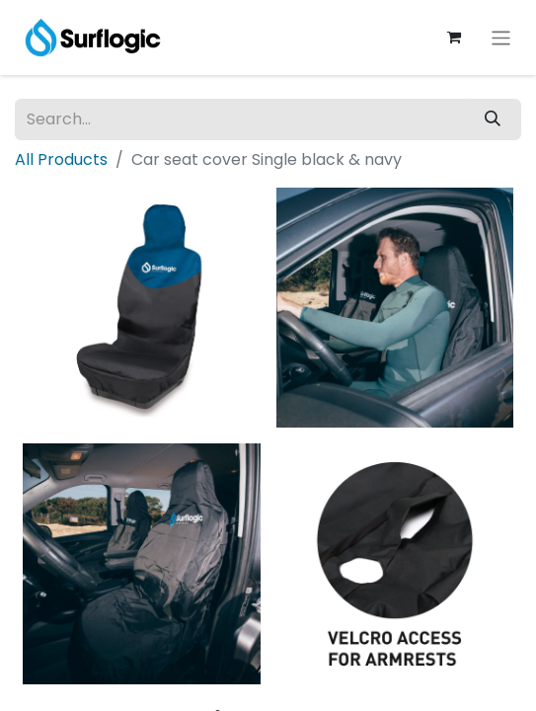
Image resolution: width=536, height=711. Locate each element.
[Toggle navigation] (501, 37)
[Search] (492, 119)
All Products (61, 159)
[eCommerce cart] (454, 37)
